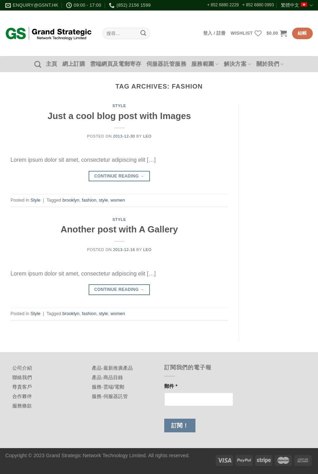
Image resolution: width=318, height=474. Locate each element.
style (103, 200)
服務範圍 (205, 64)
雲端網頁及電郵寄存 (115, 64)
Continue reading (119, 176)
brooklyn (70, 200)
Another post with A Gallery (119, 229)
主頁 (51, 64)
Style (119, 106)
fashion (89, 200)
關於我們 (270, 64)
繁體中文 (297, 5)
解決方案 (237, 64)
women (118, 200)
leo (147, 136)
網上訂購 (73, 64)
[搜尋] (37, 64)
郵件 (171, 386)
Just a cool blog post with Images (119, 116)
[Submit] (144, 34)
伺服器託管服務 (166, 64)
